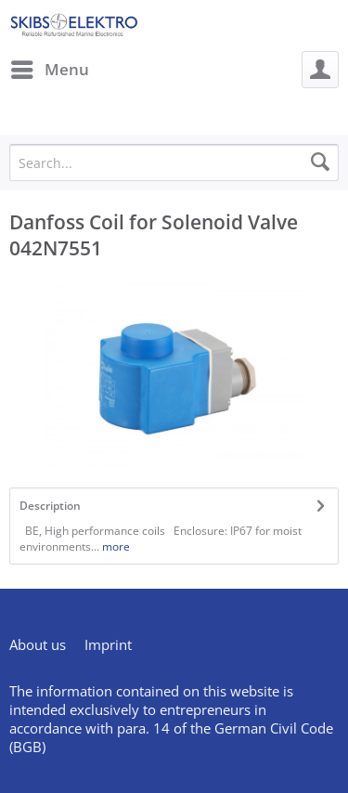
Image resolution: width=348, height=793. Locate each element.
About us (37, 644)
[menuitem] (49, 69)
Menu (50, 67)
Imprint (108, 644)
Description (50, 506)
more (114, 546)
